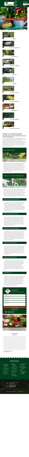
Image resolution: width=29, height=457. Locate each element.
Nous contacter (20, 19)
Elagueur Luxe (6, 373)
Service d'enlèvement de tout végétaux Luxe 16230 (23, 372)
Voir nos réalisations (9, 19)
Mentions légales (20, 391)
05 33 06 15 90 (16, 2)
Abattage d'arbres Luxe (6, 371)
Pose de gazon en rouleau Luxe (15, 368)
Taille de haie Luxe (14, 373)
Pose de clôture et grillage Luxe (6, 369)
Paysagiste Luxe (14, 370)
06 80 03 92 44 (16, 5)
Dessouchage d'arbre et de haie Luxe (6, 365)
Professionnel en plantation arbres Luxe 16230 (23, 367)
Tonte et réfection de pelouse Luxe (14, 365)
